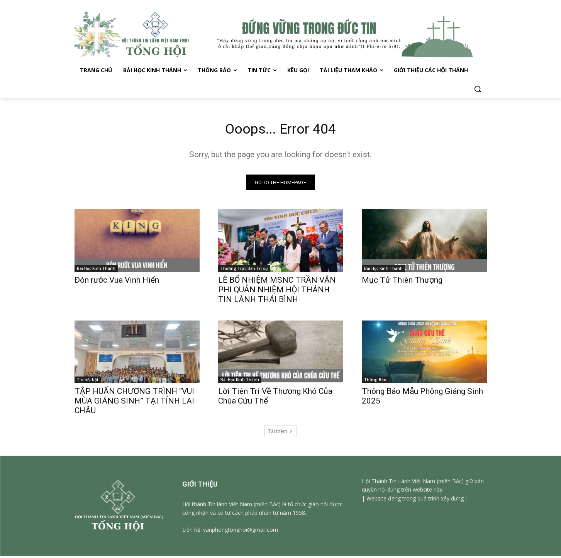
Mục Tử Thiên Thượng (402, 282)
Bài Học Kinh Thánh (96, 270)
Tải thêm (280, 433)
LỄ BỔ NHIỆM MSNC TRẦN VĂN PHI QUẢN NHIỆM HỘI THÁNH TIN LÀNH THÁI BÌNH (277, 292)
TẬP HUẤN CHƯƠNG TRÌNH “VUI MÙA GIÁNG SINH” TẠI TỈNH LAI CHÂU (134, 403)
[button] (477, 89)
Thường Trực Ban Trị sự (244, 270)
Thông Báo (375, 382)
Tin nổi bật (87, 382)
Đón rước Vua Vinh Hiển (117, 282)
